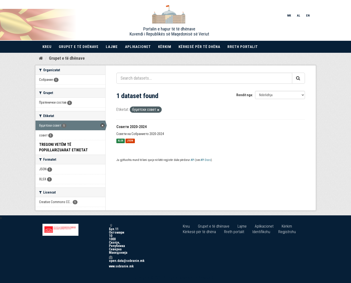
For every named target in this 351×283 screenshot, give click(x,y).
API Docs (206, 160)
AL (298, 15)
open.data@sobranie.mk (110, 258)
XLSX (120, 140)
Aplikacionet (138, 47)
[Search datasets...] (204, 78)
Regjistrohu (287, 232)
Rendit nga (244, 95)
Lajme (112, 47)
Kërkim (164, 47)
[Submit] (298, 78)
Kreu (47, 47)
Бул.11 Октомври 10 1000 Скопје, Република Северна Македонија (110, 239)
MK (289, 15)
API (192, 160)
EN (308, 15)
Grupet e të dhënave (79, 47)
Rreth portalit (242, 47)
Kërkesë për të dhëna (199, 47)
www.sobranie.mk (110, 266)
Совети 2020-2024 (131, 126)
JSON (130, 140)
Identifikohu (261, 232)
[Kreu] (41, 58)
